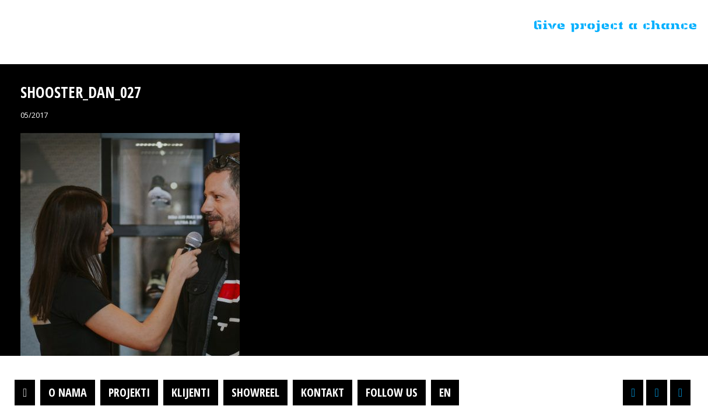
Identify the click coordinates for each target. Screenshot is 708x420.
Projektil (83, 26)
